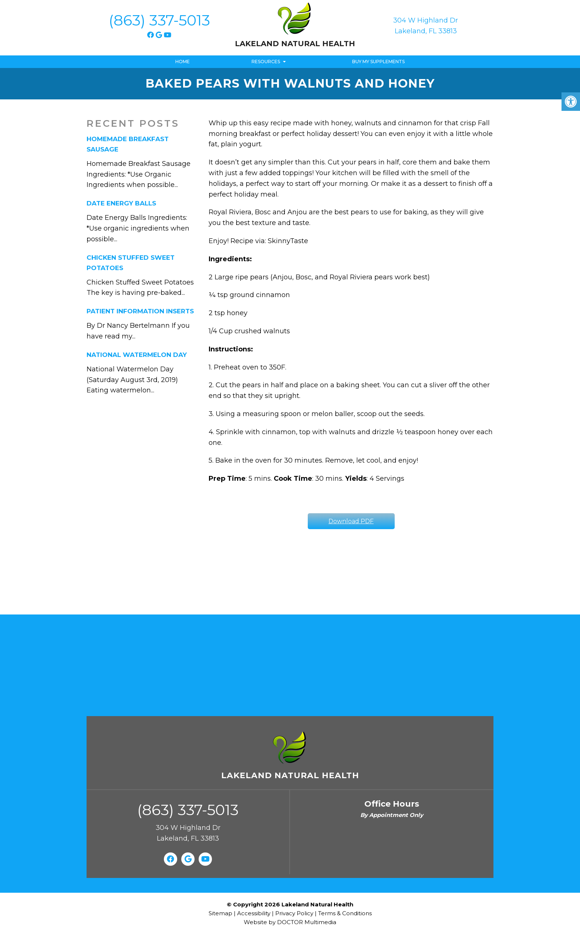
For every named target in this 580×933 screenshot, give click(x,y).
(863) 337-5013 (159, 20)
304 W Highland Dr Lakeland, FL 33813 (425, 25)
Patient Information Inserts (140, 311)
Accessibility (253, 913)
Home (182, 61)
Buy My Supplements (378, 61)
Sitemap (220, 913)
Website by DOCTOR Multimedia (290, 922)
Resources (266, 61)
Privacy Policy (295, 913)
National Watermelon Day (137, 354)
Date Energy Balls (121, 203)
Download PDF (351, 521)
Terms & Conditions (345, 913)
